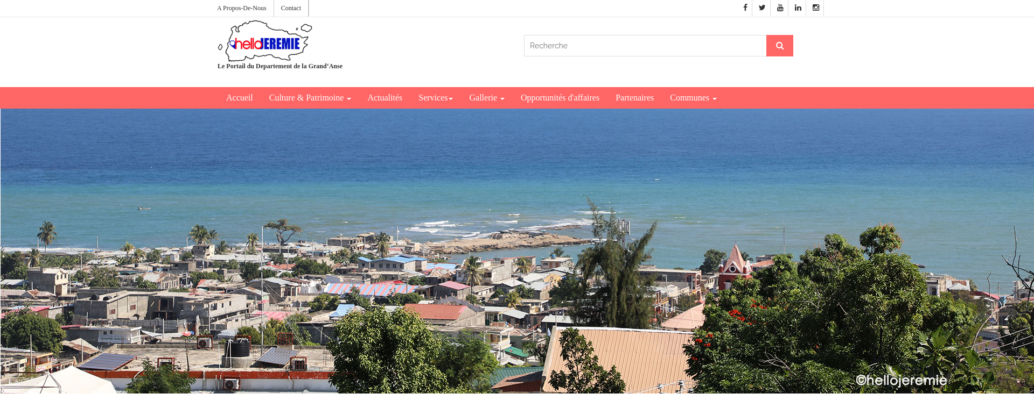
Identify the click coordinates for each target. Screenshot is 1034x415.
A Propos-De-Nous (242, 8)
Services (435, 97)
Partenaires (635, 97)
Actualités (384, 97)
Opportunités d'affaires (560, 97)
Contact (291, 8)
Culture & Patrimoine (310, 97)
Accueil (239, 97)
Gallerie (487, 97)
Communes (693, 97)
